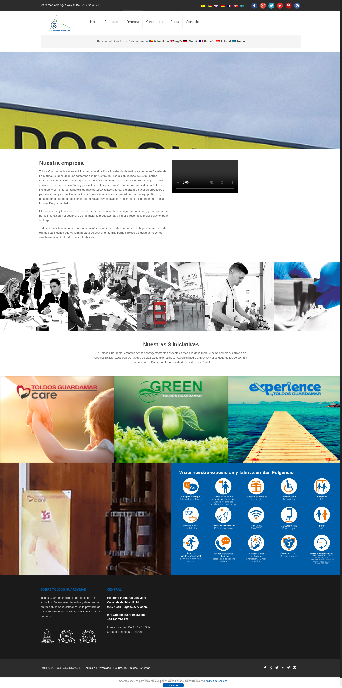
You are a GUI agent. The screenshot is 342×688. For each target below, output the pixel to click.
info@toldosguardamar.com (126, 614)
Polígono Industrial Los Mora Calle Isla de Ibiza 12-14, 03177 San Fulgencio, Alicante (127, 602)
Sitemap (145, 668)
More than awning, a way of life (60, 5)
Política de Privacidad (97, 668)
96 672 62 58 (90, 5)
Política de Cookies (125, 668)
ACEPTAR (173, 685)
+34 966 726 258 (117, 619)
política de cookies (216, 681)
